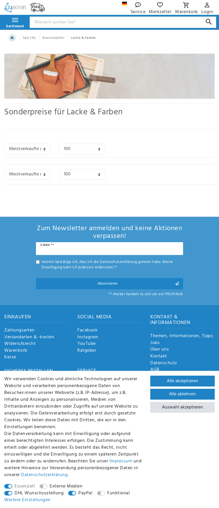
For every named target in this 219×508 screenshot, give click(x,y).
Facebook (87, 330)
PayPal (85, 493)
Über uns (159, 349)
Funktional (118, 493)
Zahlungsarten (19, 330)
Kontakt (158, 356)
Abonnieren (138, 283)
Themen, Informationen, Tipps (181, 336)
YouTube (86, 344)
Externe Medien (66, 486)
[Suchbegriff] (123, 22)
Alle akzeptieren (182, 381)
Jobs (155, 343)
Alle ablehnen (182, 394)
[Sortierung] (27, 149)
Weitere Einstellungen (27, 500)
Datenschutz (163, 363)
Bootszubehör (53, 38)
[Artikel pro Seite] (82, 149)
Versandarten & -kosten (29, 337)
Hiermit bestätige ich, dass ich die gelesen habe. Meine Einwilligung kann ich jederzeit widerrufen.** (107, 264)
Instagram (87, 337)
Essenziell (25, 486)
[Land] (124, 3)
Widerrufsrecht (20, 344)
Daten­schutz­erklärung (44, 475)
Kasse (10, 357)
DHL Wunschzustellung (39, 493)
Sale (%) (29, 38)
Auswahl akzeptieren (182, 407)
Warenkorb (15, 350)
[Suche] (209, 22)
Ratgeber (86, 350)
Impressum (121, 461)
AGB (154, 370)
